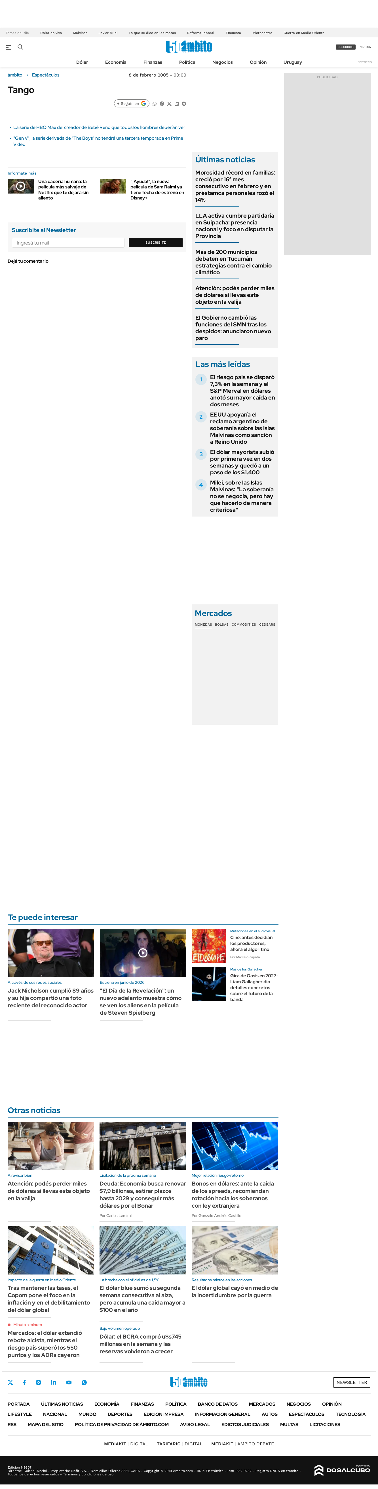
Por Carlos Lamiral (116, 1215)
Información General (222, 1414)
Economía (115, 62)
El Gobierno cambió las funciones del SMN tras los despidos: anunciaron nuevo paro (233, 328)
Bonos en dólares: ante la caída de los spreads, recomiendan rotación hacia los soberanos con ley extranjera (233, 1194)
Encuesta (233, 33)
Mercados (262, 1404)
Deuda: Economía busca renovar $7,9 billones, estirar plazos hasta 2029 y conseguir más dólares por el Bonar (143, 1194)
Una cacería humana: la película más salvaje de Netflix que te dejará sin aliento (63, 190)
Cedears (267, 624)
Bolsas (222, 624)
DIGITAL (126, 1443)
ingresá (365, 46)
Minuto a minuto (27, 1324)
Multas (289, 1425)
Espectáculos (45, 75)
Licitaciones (325, 1425)
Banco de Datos (218, 1404)
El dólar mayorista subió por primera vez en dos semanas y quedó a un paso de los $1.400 (242, 462)
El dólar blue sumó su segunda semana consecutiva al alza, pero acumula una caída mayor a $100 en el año (142, 1299)
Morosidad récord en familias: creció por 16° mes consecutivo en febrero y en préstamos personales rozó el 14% (235, 186)
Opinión (258, 62)
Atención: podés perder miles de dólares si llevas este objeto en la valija (234, 294)
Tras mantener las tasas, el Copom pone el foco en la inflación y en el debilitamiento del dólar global (49, 1299)
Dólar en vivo (51, 33)
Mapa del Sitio (46, 1425)
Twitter (10, 1382)
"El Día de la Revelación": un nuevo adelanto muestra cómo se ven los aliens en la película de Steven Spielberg (140, 1001)
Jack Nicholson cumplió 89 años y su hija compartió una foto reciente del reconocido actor (51, 998)
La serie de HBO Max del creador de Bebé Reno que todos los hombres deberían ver (99, 127)
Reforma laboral (200, 33)
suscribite (346, 46)
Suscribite (155, 243)
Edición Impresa (164, 1414)
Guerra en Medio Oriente (304, 33)
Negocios (222, 62)
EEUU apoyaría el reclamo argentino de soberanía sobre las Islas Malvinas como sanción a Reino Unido (242, 428)
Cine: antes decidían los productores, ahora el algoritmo (251, 943)
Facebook (24, 1382)
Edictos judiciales (245, 1425)
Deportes (120, 1414)
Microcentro (262, 33)
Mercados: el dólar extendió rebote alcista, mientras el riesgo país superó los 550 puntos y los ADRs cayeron (45, 1344)
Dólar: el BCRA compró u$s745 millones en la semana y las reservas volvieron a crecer (140, 1344)
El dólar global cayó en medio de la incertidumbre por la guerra (235, 1291)
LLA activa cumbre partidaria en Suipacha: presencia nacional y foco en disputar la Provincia (234, 226)
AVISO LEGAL (195, 1425)
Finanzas (152, 62)
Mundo (87, 1414)
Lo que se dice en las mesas (152, 33)
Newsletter (365, 61)
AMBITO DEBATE (242, 1443)
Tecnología (351, 1414)
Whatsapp (84, 1382)
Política (187, 62)
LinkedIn (53, 1382)
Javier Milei (108, 33)
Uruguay (293, 62)
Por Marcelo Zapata (245, 957)
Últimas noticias (62, 1404)
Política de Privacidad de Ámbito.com (122, 1425)
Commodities (244, 624)
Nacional (55, 1414)
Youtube (69, 1382)
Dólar (82, 62)
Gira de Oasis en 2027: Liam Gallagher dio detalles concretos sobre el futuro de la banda (254, 987)
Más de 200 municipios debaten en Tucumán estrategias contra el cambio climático (233, 262)
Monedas (203, 624)
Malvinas (80, 33)
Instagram (38, 1382)
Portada (19, 1404)
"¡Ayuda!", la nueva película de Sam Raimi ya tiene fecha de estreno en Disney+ (157, 190)
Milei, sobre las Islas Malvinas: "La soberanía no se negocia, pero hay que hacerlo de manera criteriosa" (242, 496)
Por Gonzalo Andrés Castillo (216, 1215)
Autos (270, 1414)
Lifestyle (20, 1414)
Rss (12, 1425)
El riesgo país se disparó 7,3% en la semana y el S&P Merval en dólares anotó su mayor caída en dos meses (242, 390)
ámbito (15, 75)
